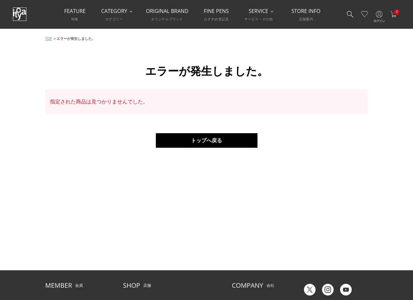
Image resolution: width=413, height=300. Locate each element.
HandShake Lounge (140, 255)
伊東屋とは (241, 235)
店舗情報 (177, 245)
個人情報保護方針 (60, 264)
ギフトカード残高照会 (320, 249)
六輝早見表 (310, 239)
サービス (177, 235)
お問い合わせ (56, 255)
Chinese (360, 273)
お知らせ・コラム (184, 255)
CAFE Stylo (132, 264)
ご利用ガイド (56, 235)
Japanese (309, 273)
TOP (48, 38)
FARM (128, 274)
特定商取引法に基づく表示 (68, 274)
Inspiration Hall (136, 245)
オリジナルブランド (249, 245)
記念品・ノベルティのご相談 (257, 255)
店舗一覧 (130, 235)
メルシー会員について (64, 245)
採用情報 (239, 264)
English (335, 273)
